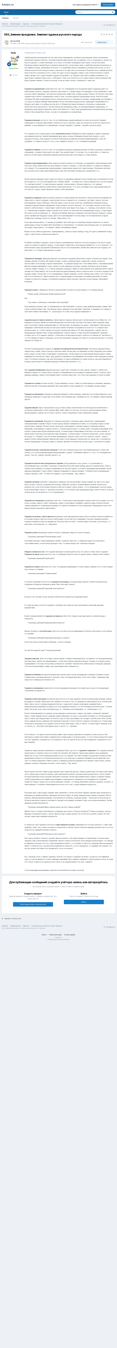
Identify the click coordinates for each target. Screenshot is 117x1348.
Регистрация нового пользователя (33, 904)
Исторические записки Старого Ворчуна (39, 43)
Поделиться (86, 42)
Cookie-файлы (69, 935)
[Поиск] (87, 12)
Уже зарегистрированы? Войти (86, 5)
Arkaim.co (8, 4)
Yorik (18, 41)
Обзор (6, 13)
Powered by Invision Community (58, 939)
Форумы (5, 18)
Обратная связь (55, 935)
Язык (44, 935)
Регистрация (108, 4)
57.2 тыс (14, 75)
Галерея (16, 18)
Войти (84, 902)
